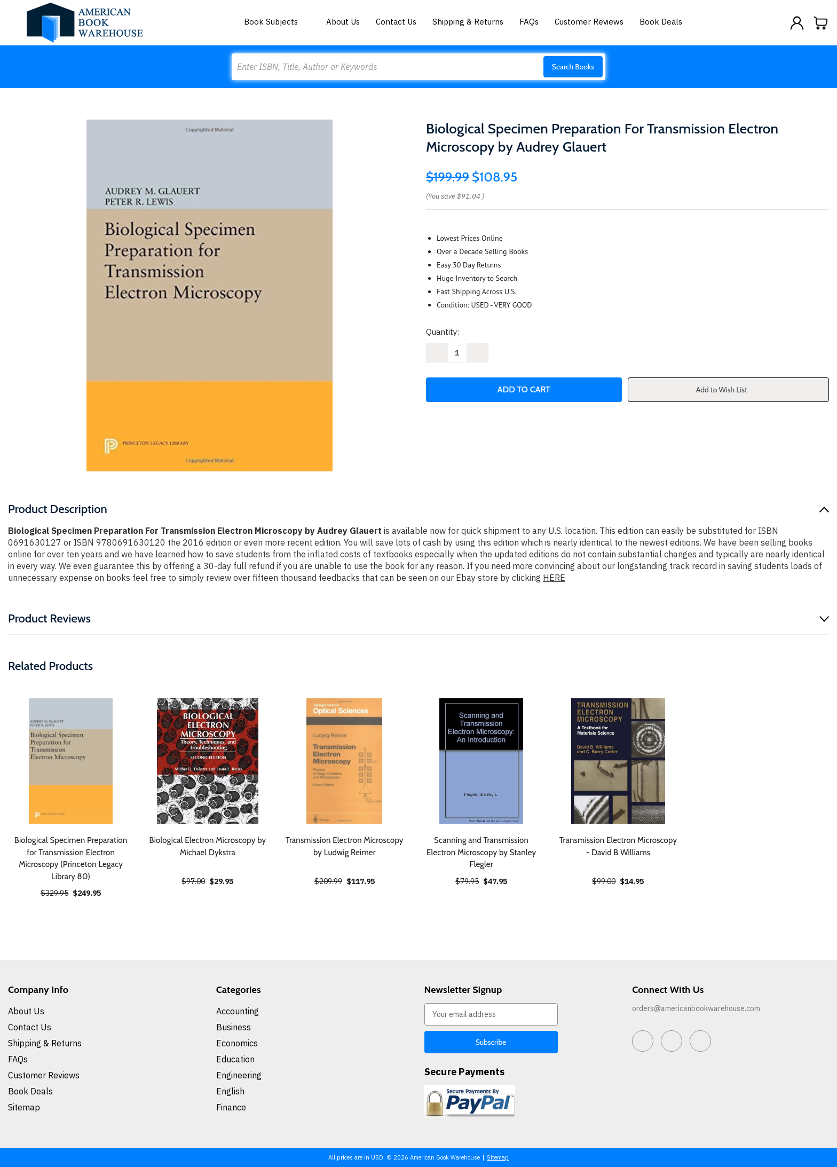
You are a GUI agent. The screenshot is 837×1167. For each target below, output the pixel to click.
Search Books (573, 67)
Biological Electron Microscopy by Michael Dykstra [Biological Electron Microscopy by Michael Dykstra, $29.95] (207, 846)
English (230, 1091)
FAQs (529, 22)
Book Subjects (277, 22)
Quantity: (442, 332)
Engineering (239, 1075)
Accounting (237, 1011)
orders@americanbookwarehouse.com (696, 1008)
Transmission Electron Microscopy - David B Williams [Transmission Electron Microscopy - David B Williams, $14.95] (618, 846)
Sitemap (24, 1107)
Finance (231, 1107)
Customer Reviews (589, 22)
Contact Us (396, 22)
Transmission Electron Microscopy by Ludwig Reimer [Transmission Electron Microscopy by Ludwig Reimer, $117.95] (345, 846)
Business (233, 1027)
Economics (237, 1043)
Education (235, 1059)
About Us (343, 22)
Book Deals (660, 22)
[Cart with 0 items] (821, 23)
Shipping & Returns (467, 22)
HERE (554, 577)
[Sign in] (797, 23)
